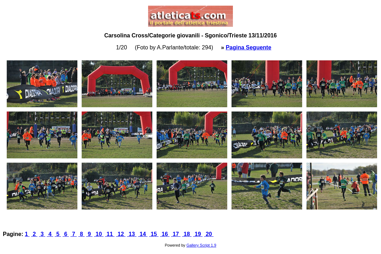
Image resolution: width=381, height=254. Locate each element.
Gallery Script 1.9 (201, 245)
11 (110, 234)
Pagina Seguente (248, 47)
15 (154, 234)
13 (131, 234)
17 (176, 234)
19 (198, 234)
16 (165, 234)
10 (99, 234)
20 (208, 234)
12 (120, 234)
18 (187, 234)
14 (143, 234)
